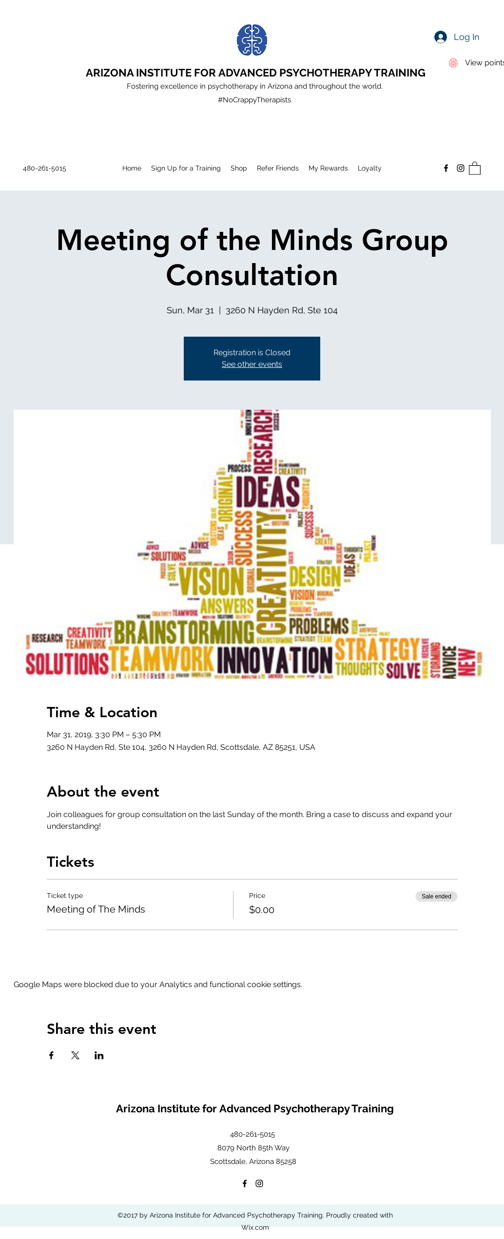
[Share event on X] (75, 1055)
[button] (475, 168)
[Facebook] (446, 168)
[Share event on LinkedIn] (99, 1055)
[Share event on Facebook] (51, 1055)
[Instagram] (460, 168)
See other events (252, 364)
